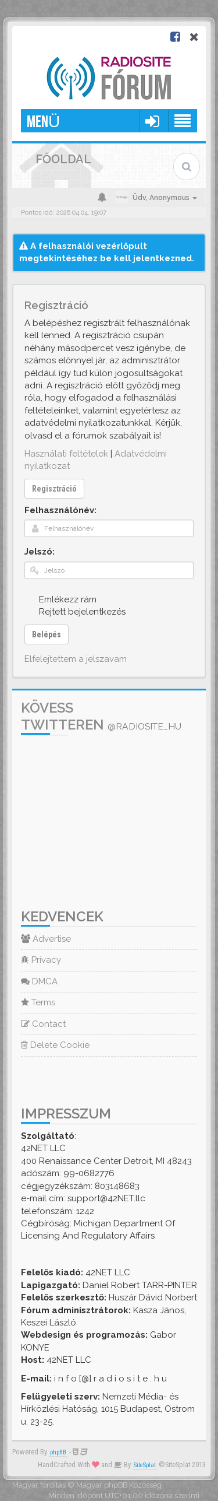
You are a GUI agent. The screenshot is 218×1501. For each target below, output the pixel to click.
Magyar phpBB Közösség (119, 1485)
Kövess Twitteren (101, 716)
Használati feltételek (66, 453)
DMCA (39, 981)
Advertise (46, 939)
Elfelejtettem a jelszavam (75, 659)
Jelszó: (39, 551)
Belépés (46, 634)
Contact (43, 1024)
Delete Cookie (55, 1045)
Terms (38, 1002)
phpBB (58, 1452)
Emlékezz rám (61, 599)
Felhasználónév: (60, 510)
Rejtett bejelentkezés (76, 611)
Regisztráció (54, 488)
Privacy (41, 960)
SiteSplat (145, 1465)
